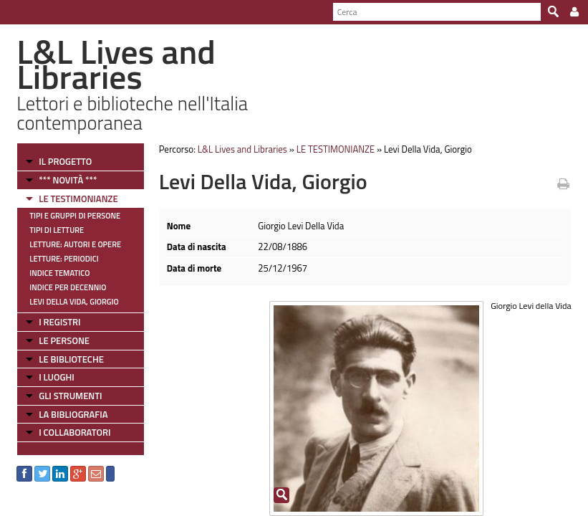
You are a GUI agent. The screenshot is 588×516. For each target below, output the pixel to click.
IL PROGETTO (65, 161)
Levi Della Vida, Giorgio (74, 301)
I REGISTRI (59, 322)
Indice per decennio (67, 287)
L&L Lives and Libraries (242, 149)
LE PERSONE (64, 340)
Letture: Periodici (63, 258)
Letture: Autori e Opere (75, 244)
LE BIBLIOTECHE (71, 359)
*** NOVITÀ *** (68, 180)
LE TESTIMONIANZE (78, 198)
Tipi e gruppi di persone (74, 215)
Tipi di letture (56, 230)
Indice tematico (59, 273)
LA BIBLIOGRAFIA (73, 414)
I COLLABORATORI (74, 432)
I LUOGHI (56, 377)
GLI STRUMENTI (70, 395)
